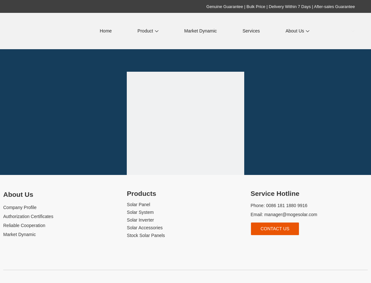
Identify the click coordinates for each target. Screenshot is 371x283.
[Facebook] (255, 246)
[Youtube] (276, 246)
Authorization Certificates (28, 216)
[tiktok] (287, 246)
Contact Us (275, 228)
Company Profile (20, 207)
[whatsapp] (298, 246)
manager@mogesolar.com (290, 214)
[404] (185, 130)
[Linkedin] (265, 246)
